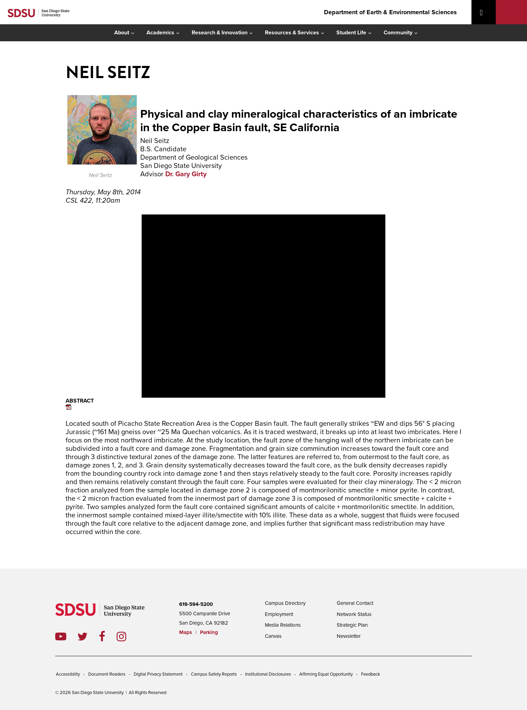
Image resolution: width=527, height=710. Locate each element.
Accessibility (68, 674)
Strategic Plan (352, 625)
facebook (108, 636)
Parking (209, 632)
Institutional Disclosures (268, 674)
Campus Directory (285, 603)
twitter (88, 636)
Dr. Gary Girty (186, 174)
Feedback (370, 674)
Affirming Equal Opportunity (326, 674)
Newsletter (349, 636)
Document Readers (106, 674)
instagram (127, 636)
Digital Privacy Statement (158, 674)
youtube (60, 636)
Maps (185, 632)
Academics (160, 32)
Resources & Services (292, 32)
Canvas (273, 636)
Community (398, 32)
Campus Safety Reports (214, 674)
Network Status (354, 614)
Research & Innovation (220, 32)
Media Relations (283, 625)
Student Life (351, 32)
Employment (279, 614)
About (121, 32)
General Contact (355, 603)
